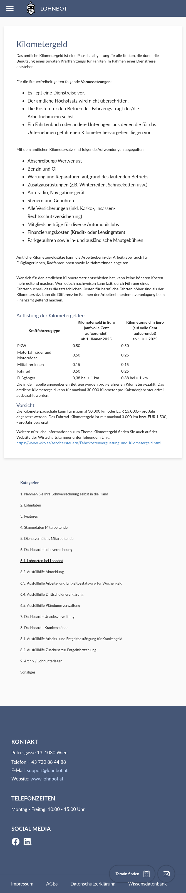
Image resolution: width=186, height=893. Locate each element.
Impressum (22, 884)
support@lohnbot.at (47, 770)
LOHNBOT (45, 8)
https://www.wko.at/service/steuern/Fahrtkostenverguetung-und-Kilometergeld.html (88, 442)
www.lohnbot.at (47, 779)
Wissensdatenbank (147, 884)
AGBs (52, 884)
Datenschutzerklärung (92, 884)
